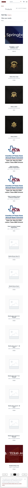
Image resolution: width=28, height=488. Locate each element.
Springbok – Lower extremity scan (14, 47)
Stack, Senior (14, 136)
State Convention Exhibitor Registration (14, 167)
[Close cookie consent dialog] (25, 479)
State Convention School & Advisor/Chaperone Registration (14, 197)
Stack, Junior (14, 106)
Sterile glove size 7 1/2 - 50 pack (14, 376)
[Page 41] (14, 475)
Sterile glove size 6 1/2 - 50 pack (14, 316)
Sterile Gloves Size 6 (14, 286)
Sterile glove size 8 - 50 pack (14, 406)
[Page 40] (11, 475)
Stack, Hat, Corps (14, 76)
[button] (13, 20)
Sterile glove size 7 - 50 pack (14, 346)
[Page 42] (17, 475)
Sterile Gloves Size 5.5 (14, 256)
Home (2, 6)
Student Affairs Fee (14, 465)
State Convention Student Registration (14, 227)
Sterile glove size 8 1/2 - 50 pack (14, 436)
